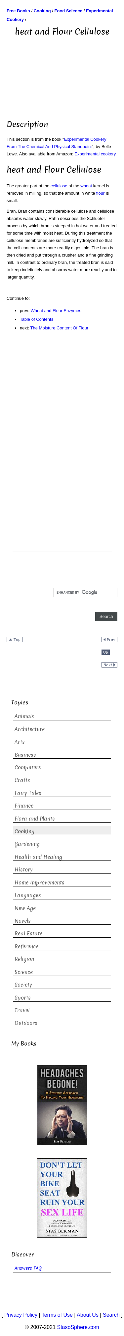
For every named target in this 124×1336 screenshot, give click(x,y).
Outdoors (26, 1023)
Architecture (30, 729)
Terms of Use (57, 1315)
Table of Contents (36, 319)
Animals (24, 716)
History (24, 869)
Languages (28, 895)
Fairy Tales (28, 793)
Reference (26, 946)
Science (24, 972)
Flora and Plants (35, 818)
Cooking (24, 831)
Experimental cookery (94, 153)
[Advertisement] (62, 74)
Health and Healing (38, 857)
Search (111, 1315)
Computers (28, 767)
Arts (20, 741)
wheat (86, 185)
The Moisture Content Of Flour (59, 327)
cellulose (59, 185)
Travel (22, 1010)
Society (23, 984)
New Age (25, 908)
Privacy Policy (20, 1315)
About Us (88, 1315)
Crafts (22, 780)
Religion (24, 959)
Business (25, 754)
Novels (23, 920)
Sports (23, 997)
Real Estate (28, 933)
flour (100, 193)
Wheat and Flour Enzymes (56, 310)
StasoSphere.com (78, 1327)
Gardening (27, 844)
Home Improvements (39, 882)
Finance (24, 805)
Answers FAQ (28, 1268)
